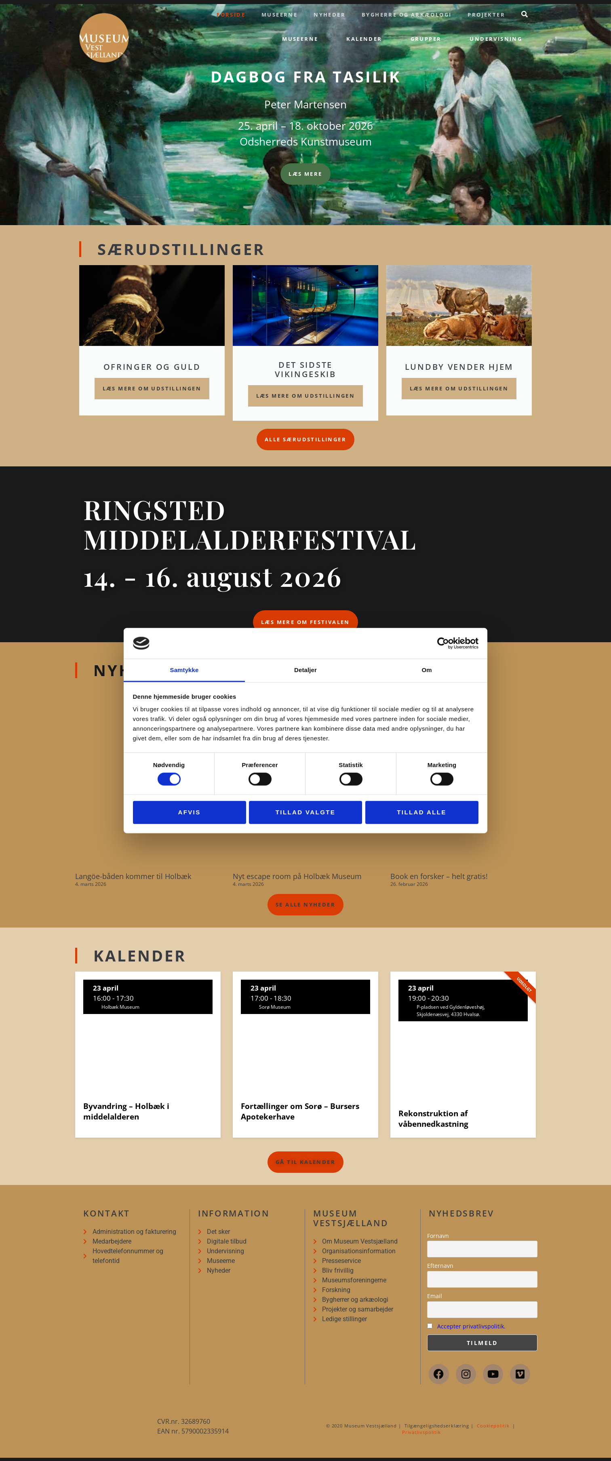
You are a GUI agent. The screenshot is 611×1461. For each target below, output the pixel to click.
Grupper (426, 38)
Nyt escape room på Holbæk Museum (297, 879)
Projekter (486, 14)
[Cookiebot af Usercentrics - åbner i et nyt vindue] (443, 643)
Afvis (189, 812)
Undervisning (496, 38)
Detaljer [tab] (305, 669)
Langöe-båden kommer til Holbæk (133, 879)
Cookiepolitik (493, 1429)
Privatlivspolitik (421, 1435)
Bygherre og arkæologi (406, 14)
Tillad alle (422, 812)
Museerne (279, 14)
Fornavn (438, 1238)
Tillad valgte (305, 812)
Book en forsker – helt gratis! (439, 879)
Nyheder (330, 14)
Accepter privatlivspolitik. (471, 1329)
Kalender (364, 38)
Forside (231, 14)
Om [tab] (426, 669)
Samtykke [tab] (184, 669)
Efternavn (440, 1269)
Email (434, 1299)
